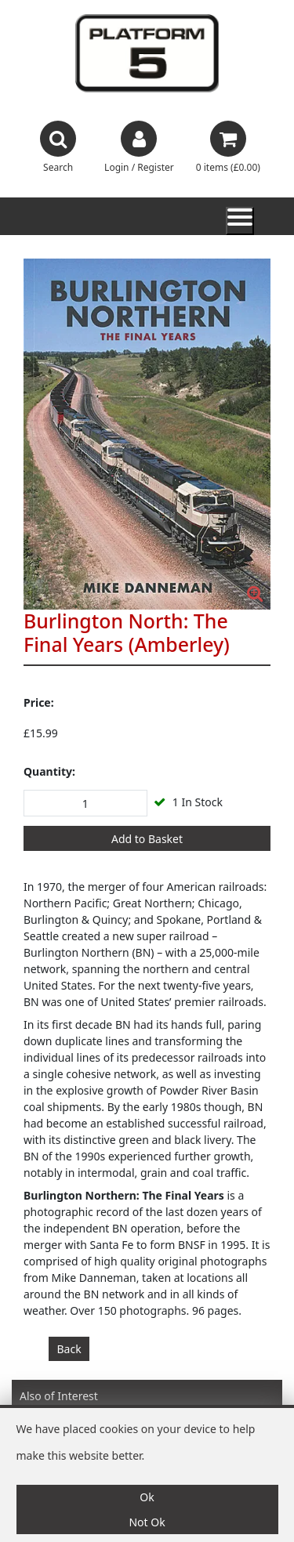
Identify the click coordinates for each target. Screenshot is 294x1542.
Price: (39, 702)
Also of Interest (59, 1395)
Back (69, 1348)
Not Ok (147, 1522)
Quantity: (49, 771)
